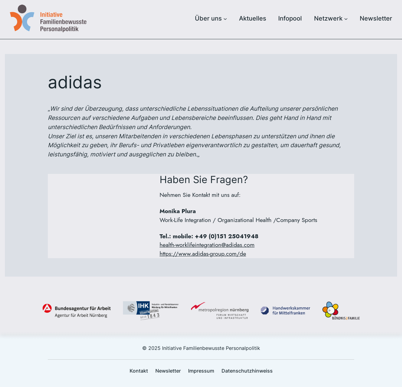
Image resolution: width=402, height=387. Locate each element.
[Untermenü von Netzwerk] (346, 18)
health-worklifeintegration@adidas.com (207, 244)
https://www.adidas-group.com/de (203, 253)
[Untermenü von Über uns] (225, 18)
